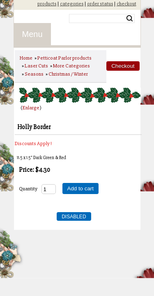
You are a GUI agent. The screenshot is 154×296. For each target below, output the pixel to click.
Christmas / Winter (68, 74)
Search (129, 18)
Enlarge (31, 107)
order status (100, 3)
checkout (126, 3)
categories (72, 3)
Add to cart (80, 188)
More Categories (71, 65)
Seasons (34, 74)
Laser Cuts (36, 65)
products (47, 3)
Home (26, 58)
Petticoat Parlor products (64, 58)
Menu (32, 34)
